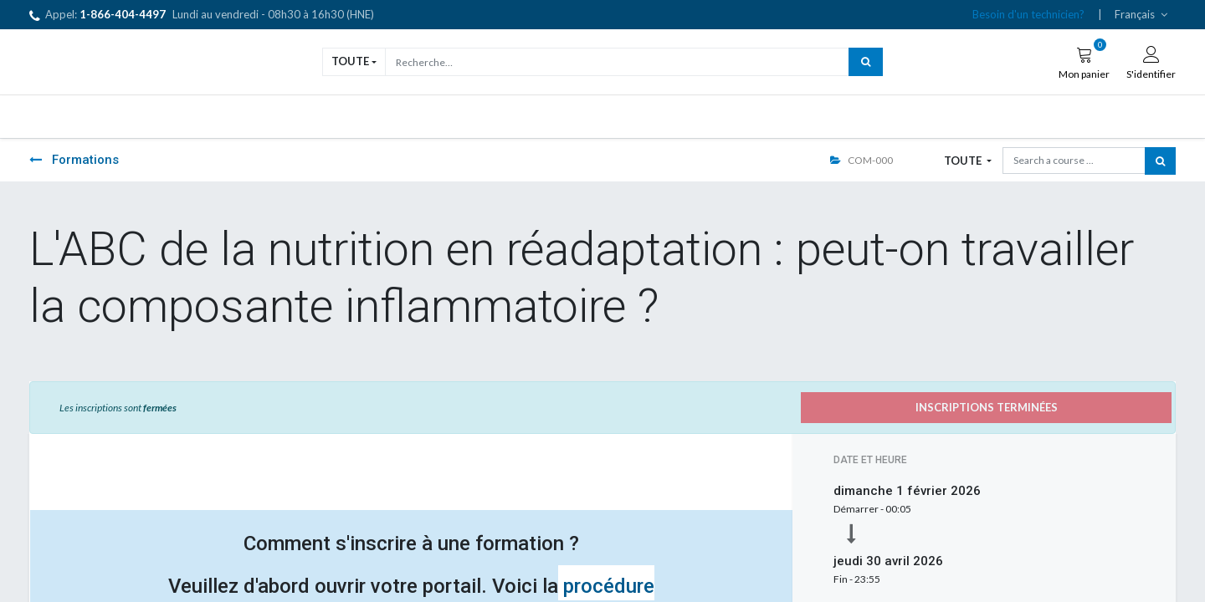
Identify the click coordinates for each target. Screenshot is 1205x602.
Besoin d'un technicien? (1028, 14)
